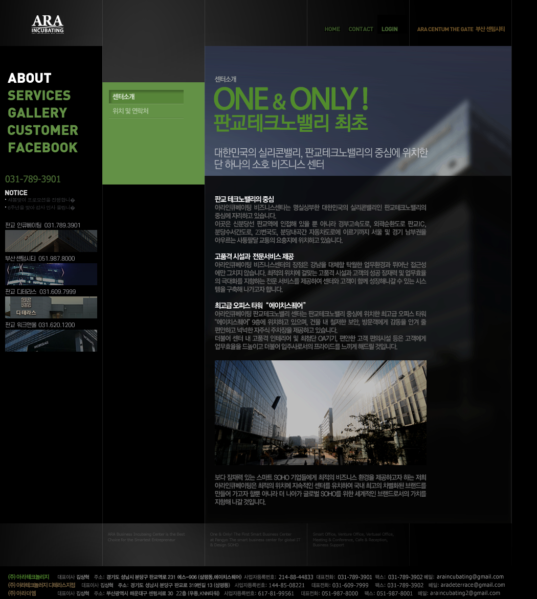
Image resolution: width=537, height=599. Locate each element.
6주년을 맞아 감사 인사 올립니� (41, 207)
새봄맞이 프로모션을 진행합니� (41, 199)
